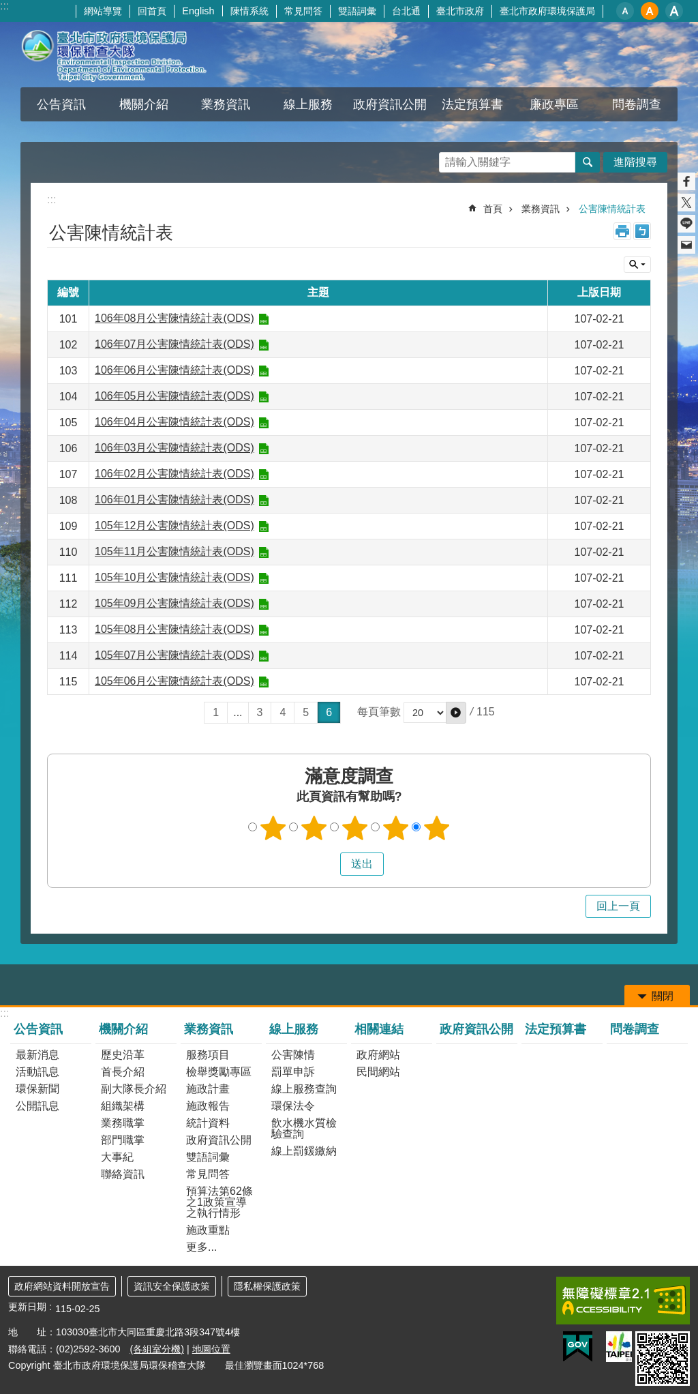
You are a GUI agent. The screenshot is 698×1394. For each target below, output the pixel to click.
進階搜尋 (635, 162)
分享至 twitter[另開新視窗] (686, 202)
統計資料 (208, 1123)
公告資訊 (61, 104)
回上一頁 (618, 906)
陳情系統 (249, 10)
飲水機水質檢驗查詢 (304, 1128)
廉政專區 (554, 104)
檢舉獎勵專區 (219, 1072)
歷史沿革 (123, 1055)
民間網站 (378, 1072)
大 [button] (674, 11)
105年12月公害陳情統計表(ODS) (174, 525)
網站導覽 (103, 10)
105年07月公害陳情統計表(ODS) (174, 655)
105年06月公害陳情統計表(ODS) (174, 681)
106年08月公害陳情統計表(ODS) (174, 318)
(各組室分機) (157, 1349)
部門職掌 (123, 1140)
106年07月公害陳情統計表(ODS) (174, 344)
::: (4, 6)
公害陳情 (293, 1055)
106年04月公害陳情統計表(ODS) (174, 422)
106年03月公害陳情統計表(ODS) (174, 448)
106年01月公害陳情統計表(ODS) (174, 499)
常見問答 (303, 10)
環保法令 (293, 1106)
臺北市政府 (460, 10)
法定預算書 (472, 104)
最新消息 (37, 1055)
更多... (201, 1247)
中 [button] (649, 11)
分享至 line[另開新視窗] (686, 224)
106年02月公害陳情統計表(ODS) (174, 473)
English (198, 10)
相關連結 (379, 1029)
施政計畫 (208, 1089)
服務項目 (208, 1055)
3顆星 (355, 828)
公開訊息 (37, 1106)
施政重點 (208, 1230)
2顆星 (314, 828)
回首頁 (152, 10)
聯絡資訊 (123, 1174)
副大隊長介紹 (133, 1089)
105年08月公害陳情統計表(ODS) (174, 629)
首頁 (492, 208)
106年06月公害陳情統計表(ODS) (174, 370)
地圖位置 (211, 1349)
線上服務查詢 (304, 1089)
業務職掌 (123, 1123)
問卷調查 (636, 104)
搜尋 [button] (587, 162)
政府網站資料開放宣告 (62, 1286)
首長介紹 (123, 1072)
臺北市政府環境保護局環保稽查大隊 (127, 54)
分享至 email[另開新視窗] (686, 245)
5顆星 (437, 828)
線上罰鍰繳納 (304, 1151)
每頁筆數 (379, 712)
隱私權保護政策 (267, 1286)
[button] (456, 713)
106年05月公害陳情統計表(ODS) (174, 396)
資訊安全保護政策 (172, 1286)
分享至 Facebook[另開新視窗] (686, 181)
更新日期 (27, 1306)
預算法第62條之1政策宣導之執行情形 (219, 1202)
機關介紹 (143, 104)
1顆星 (273, 828)
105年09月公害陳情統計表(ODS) (174, 603)
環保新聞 (37, 1089)
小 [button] (625, 11)
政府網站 (378, 1055)
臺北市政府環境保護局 (547, 10)
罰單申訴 (293, 1072)
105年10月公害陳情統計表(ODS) (174, 577)
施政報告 (208, 1106)
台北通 (406, 10)
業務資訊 (225, 104)
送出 (327, 864)
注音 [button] (642, 231)
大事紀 (117, 1157)
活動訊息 (37, 1072)
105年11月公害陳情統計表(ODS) (174, 551)
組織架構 (123, 1106)
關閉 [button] (637, 264)
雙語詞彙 (357, 10)
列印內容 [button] (622, 231)
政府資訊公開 (390, 104)
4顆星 (396, 828)
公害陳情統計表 (612, 208)
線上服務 (308, 104)
